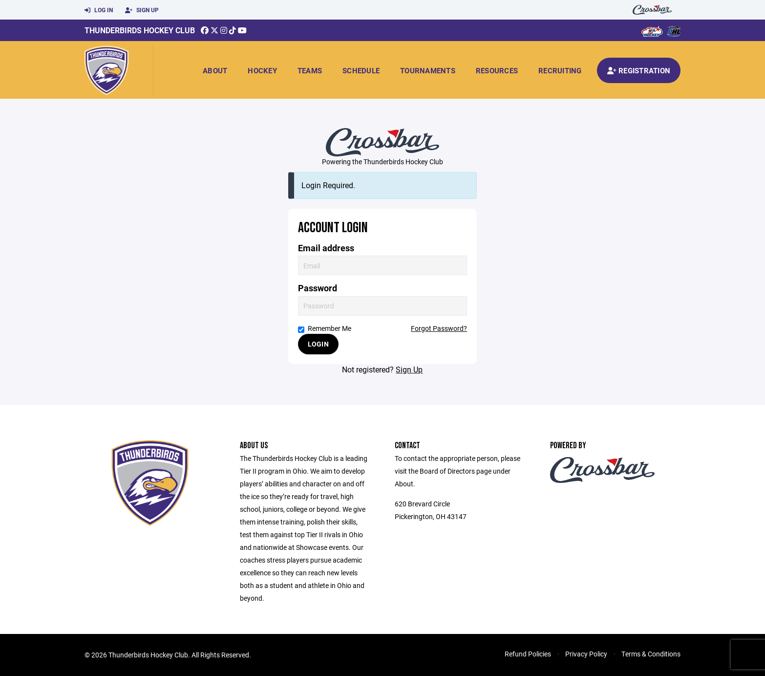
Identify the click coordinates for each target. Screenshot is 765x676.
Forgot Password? (439, 328)
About (215, 70)
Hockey (262, 70)
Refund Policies (528, 653)
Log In (99, 10)
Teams (310, 70)
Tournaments (427, 70)
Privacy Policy (586, 653)
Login (318, 344)
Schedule (361, 70)
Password (317, 288)
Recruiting (560, 70)
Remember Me (324, 328)
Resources (497, 70)
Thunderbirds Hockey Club (140, 30)
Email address (326, 248)
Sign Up (142, 10)
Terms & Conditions (650, 653)
